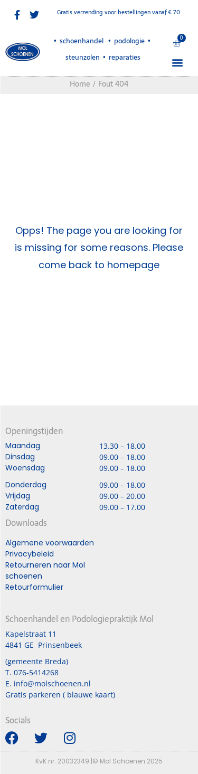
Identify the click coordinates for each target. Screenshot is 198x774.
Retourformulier (34, 587)
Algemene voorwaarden (49, 542)
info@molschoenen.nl (52, 683)
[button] (177, 62)
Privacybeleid (29, 554)
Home (80, 84)
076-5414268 (36, 672)
